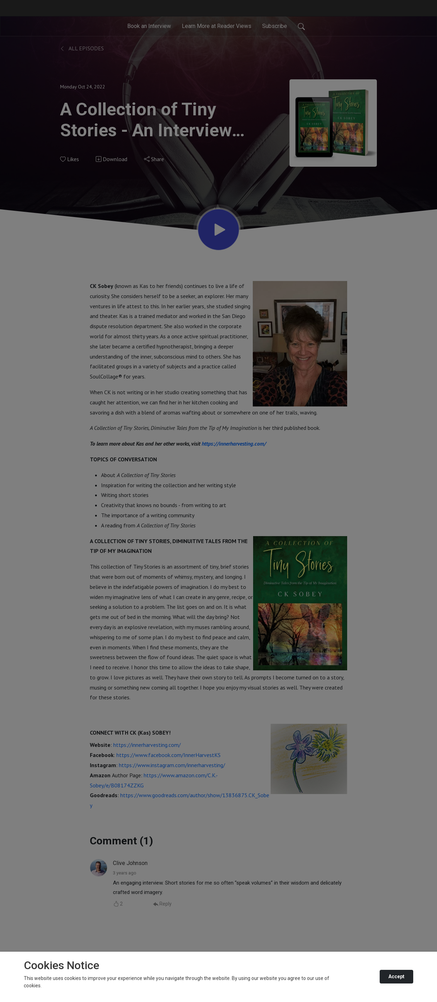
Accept (396, 976)
